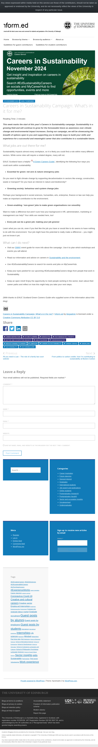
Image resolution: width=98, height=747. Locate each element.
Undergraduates (58, 340)
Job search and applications (70, 488)
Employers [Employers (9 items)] (33, 606)
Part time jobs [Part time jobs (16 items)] (15, 639)
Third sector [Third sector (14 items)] (34, 659)
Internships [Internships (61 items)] (23, 632)
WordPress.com (71, 681)
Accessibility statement (42, 701)
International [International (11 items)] (25, 629)
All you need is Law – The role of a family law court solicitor (26, 355)
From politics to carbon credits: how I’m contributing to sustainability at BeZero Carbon (72, 355)
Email (6, 421)
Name (6, 409)
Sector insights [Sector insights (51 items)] (23, 655)
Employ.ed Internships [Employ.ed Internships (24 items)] (20, 606)
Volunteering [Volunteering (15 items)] (15, 662)
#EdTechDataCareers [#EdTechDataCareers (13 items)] (17, 587)
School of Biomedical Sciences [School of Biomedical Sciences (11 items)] (25, 642)
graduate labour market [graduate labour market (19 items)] (20, 612)
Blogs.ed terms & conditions (12, 701)
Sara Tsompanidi (27, 101)
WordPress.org (18, 547)
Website (6, 433)
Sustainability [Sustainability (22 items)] (16, 659)
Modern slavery (39, 710)
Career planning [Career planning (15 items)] (16, 593)
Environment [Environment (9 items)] (23, 609)
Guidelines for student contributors (51, 45)
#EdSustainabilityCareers (16, 344)
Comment (7, 384)
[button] (5, 328)
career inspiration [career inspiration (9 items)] (35, 590)
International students (67, 485)
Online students (65, 491)
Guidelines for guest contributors (18, 45)
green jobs (86, 344)
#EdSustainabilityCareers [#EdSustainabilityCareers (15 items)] (19, 584)
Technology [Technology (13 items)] (25, 659)
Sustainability (11, 347)
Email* (72, 542)
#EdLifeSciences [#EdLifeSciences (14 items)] (30, 582)
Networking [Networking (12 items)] (35, 636)
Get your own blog (48, 732)
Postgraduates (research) (69, 494)
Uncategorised (42, 340)
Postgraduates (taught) (64, 337)
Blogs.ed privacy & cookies (12, 704)
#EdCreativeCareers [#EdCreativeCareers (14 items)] (17, 582)
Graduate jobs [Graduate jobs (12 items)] (31, 609)
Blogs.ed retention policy (11, 707)
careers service (71, 344)
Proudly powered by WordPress (32, 681)
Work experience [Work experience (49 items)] (29, 661)
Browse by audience (41, 39)
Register (16, 535)
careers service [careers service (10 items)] (26, 593)
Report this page (39, 713)
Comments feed (19, 544)
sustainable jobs (28, 347)
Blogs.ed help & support (11, 711)
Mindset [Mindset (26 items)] (27, 636)
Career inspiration (13, 337)
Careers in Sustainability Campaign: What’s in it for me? (28, 314)
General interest (65, 479)
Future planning (31, 337)
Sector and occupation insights (18, 340)
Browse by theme (20, 39)
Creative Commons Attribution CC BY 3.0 (21, 317)
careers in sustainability (51, 344)
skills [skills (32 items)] (35, 655)
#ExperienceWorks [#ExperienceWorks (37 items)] (20, 590)
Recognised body (40, 723)
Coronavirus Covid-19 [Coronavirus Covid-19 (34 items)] (21, 596)
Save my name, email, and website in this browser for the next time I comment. (37, 445)
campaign (34, 344)
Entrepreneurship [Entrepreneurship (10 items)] (15, 609)
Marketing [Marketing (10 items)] (21, 636)
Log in (15, 538)
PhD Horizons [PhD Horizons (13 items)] (25, 639)
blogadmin (71, 314)
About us (60, 39)
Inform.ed (59, 314)
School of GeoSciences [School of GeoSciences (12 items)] (25, 644)
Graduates (46, 337)
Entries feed (17, 541)
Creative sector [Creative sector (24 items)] (25, 603)
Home (6, 39)
